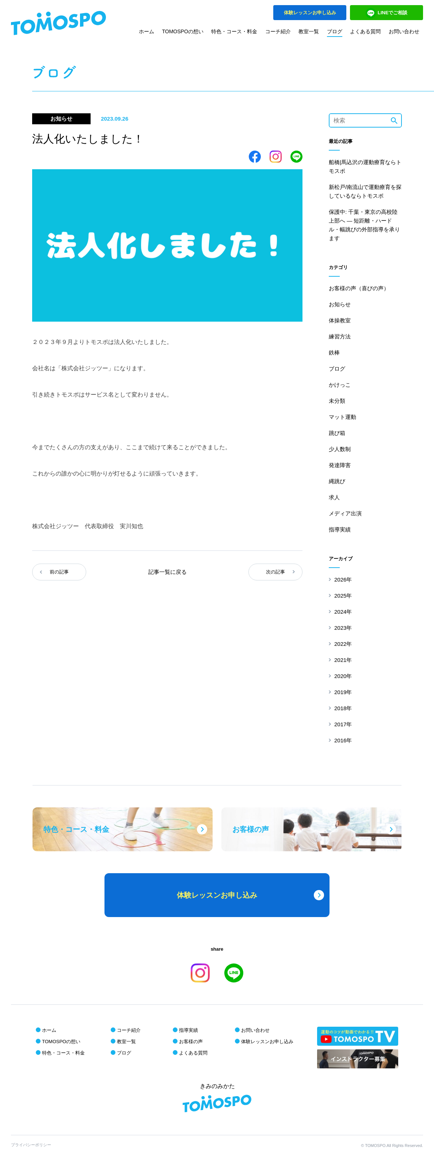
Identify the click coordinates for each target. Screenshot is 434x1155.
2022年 (343, 644)
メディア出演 (345, 513)
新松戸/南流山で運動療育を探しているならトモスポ (365, 191)
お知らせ (340, 304)
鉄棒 (334, 352)
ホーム (146, 31)
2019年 (343, 692)
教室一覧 (308, 31)
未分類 (337, 401)
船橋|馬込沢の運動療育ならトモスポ (365, 166)
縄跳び (337, 481)
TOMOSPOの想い (182, 31)
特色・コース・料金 (234, 31)
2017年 (343, 724)
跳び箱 (337, 433)
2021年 (343, 660)
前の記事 (59, 572)
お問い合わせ (404, 31)
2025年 (343, 595)
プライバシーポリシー (31, 1145)
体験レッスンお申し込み (267, 1041)
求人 (334, 497)
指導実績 (340, 529)
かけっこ (340, 385)
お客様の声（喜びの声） (359, 288)
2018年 (343, 708)
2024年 (343, 612)
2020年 (343, 676)
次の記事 (275, 572)
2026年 (343, 579)
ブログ (334, 31)
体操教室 (340, 320)
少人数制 (340, 449)
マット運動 (342, 417)
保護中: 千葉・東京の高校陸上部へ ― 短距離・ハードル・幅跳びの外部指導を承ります (364, 225)
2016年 (343, 740)
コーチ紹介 (278, 31)
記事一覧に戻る (167, 572)
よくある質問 (365, 31)
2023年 (343, 628)
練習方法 (340, 336)
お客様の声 (191, 1041)
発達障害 (340, 465)
